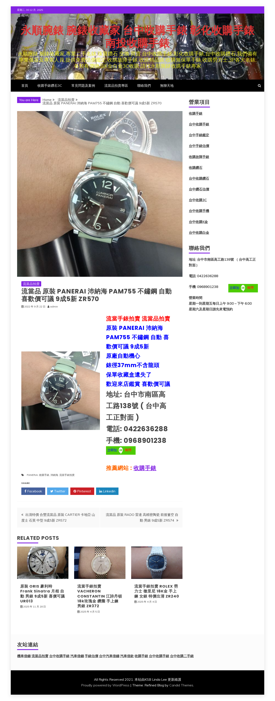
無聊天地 (167, 85)
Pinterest (82, 491)
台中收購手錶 (199, 124)
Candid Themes (181, 685)
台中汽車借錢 (109, 656)
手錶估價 (91, 656)
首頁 (24, 85)
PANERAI (32, 475)
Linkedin (107, 491)
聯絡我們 (144, 85)
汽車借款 (127, 656)
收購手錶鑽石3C (49, 85)
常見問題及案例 (83, 85)
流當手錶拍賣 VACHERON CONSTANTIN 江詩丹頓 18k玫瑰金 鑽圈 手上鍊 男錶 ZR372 (99, 596)
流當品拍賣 (31, 284)
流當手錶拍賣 (67, 475)
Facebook (33, 491)
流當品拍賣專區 (116, 85)
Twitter (57, 491)
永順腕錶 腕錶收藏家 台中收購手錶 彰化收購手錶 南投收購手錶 (138, 37)
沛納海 (54, 475)
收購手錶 (144, 468)
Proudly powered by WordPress (105, 685)
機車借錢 (24, 656)
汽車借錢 (77, 656)
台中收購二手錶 (182, 656)
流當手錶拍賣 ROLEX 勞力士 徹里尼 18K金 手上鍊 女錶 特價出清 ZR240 (156, 591)
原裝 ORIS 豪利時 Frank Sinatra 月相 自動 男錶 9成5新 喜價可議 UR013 (42, 594)
